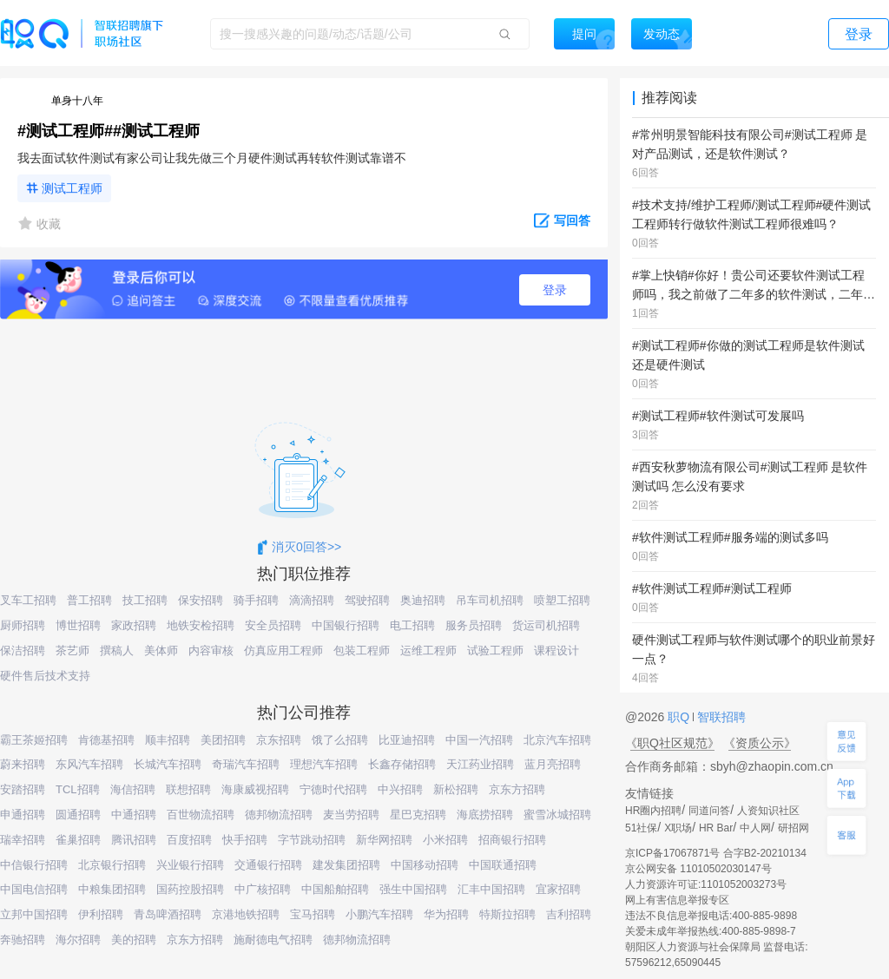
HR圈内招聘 (653, 811)
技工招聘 (145, 600)
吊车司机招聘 (490, 600)
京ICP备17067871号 (672, 853)
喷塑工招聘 (562, 600)
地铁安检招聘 (200, 625)
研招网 (793, 828)
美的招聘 (133, 939)
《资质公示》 (759, 743)
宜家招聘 (558, 889)
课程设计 (556, 650)
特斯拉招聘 (507, 914)
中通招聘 (133, 814)
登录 (555, 290)
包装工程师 (361, 650)
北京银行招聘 (112, 864)
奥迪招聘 (422, 600)
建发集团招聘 (346, 864)
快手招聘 (244, 839)
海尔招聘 (78, 939)
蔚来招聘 (22, 764)
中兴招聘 (400, 789)
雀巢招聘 (78, 839)
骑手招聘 (256, 600)
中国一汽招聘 (479, 739)
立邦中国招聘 (34, 914)
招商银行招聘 (512, 839)
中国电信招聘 (34, 889)
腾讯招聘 (133, 839)
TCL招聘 (78, 789)
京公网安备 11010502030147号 (698, 869)
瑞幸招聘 (22, 839)
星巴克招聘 (418, 814)
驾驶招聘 (367, 600)
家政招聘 (133, 625)
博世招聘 (78, 625)
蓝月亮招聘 (552, 764)
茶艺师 (72, 650)
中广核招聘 (262, 889)
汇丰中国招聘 (491, 889)
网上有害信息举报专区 (677, 900)
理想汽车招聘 (324, 764)
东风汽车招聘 (89, 764)
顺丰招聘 (167, 739)
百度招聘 (189, 839)
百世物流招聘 (200, 814)
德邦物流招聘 (279, 814)
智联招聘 (720, 717)
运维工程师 (428, 650)
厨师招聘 (22, 625)
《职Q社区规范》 (672, 743)
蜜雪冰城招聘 (557, 814)
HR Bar (716, 828)
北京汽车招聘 (557, 739)
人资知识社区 (768, 811)
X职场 (678, 828)
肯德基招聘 (106, 739)
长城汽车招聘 (167, 764)
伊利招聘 (100, 914)
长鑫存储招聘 (402, 764)
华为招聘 (446, 914)
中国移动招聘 (424, 864)
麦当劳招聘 (351, 814)
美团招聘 (223, 739)
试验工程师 (495, 650)
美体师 (161, 650)
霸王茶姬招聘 (34, 739)
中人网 (755, 828)
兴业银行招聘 (190, 864)
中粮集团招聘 (112, 889)
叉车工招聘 (28, 600)
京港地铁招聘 (246, 914)
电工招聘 (412, 625)
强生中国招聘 (413, 889)
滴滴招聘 (311, 600)
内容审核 (211, 650)
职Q (680, 717)
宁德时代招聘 (333, 789)
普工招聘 (89, 600)
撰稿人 (117, 650)
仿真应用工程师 (283, 650)
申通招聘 (22, 814)
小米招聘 (445, 839)
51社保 (641, 828)
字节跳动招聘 (312, 839)
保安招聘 (200, 600)
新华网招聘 (384, 839)
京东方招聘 (517, 789)
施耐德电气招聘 (273, 939)
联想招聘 (188, 789)
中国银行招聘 (345, 625)
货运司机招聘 (546, 625)
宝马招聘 (312, 914)
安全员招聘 (273, 625)
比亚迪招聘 (407, 739)
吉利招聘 (568, 914)
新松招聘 (455, 789)
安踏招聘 (22, 789)
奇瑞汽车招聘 (246, 764)
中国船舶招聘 (335, 889)
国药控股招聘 (190, 889)
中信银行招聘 (34, 864)
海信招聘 (132, 789)
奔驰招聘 (22, 939)
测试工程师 (72, 188)
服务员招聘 (473, 625)
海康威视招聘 (255, 789)
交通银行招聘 (268, 864)
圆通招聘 (78, 814)
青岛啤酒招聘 (167, 914)
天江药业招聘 (480, 764)
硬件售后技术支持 (45, 675)
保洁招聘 (22, 650)
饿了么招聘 (340, 739)
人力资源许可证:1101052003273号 (706, 884)
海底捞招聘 (485, 814)
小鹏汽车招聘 (379, 914)
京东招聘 (278, 739)
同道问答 (709, 811)
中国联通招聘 (503, 864)
